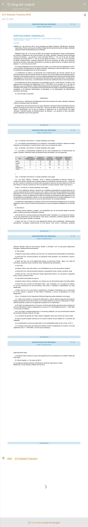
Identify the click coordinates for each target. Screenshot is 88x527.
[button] (84, 15)
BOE (9, 459)
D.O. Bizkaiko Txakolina (26, 459)
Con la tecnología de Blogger (44, 522)
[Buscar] (84, 4)
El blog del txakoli (21, 4)
